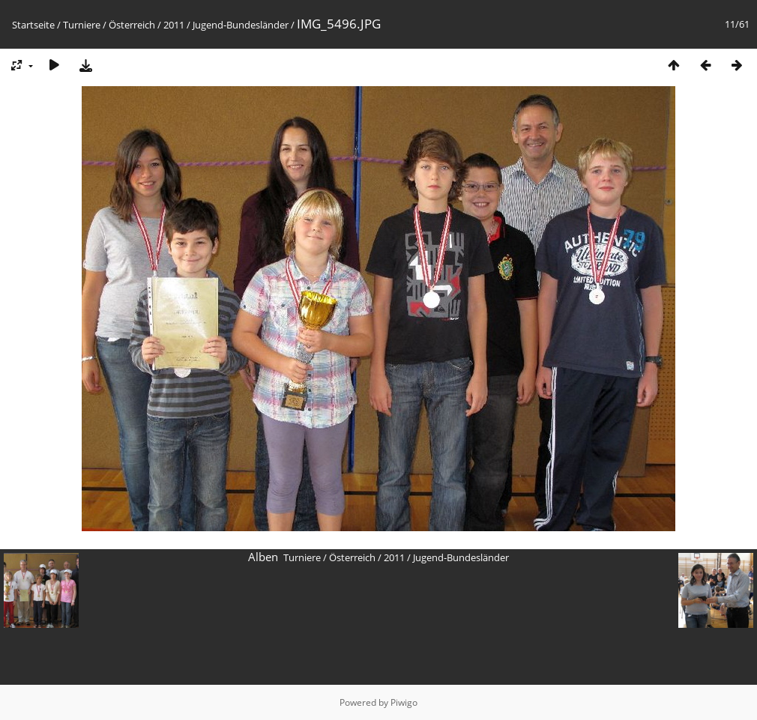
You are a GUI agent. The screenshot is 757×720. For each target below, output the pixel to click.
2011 (173, 24)
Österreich (132, 24)
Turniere (81, 24)
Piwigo (403, 702)
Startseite (33, 24)
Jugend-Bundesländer (241, 24)
